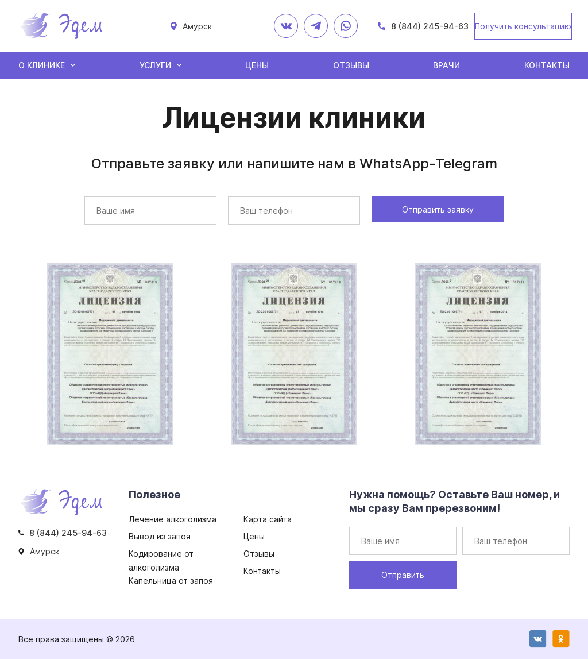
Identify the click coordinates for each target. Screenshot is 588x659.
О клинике (41, 65)
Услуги (155, 65)
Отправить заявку (438, 209)
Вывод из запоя (160, 536)
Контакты (547, 65)
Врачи (446, 65)
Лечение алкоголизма (172, 519)
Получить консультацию (523, 26)
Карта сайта (267, 519)
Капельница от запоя (171, 580)
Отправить (402, 575)
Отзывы (351, 65)
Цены (257, 65)
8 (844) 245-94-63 (430, 26)
